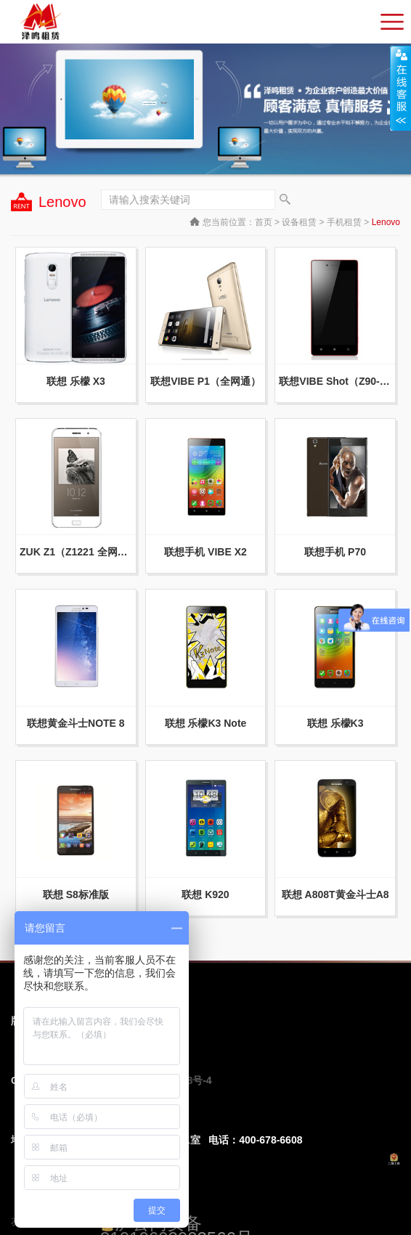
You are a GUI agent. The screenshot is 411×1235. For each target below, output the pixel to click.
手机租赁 (344, 222)
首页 (263, 222)
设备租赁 (299, 222)
